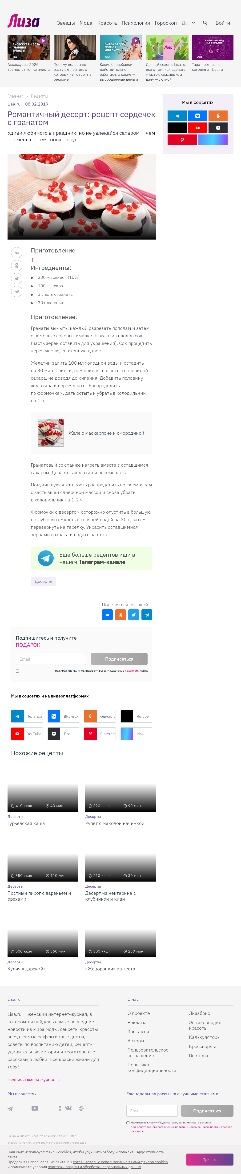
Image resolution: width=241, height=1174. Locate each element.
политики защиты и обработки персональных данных (94, 1166)
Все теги (198, 1055)
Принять (210, 1159)
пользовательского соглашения (152, 1127)
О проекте (139, 1013)
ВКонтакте (63, 716)
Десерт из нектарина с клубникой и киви (110, 896)
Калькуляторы (205, 1037)
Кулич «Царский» (27, 968)
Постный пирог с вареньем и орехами (39, 896)
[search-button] (205, 22)
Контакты (138, 1031)
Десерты (43, 581)
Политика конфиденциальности (152, 1067)
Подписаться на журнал (31, 1079)
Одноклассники (100, 716)
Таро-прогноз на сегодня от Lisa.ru (207, 67)
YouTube (26, 733)
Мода (86, 22)
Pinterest (100, 733)
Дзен (60, 733)
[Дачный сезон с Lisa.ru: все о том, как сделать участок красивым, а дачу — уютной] (167, 47)
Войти (223, 22)
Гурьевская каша (26, 823)
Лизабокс (199, 1013)
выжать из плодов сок (118, 335)
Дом (187, 22)
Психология (136, 22)
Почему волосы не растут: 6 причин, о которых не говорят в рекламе (73, 72)
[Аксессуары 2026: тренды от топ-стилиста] (29, 47)
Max (132, 733)
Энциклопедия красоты (205, 1025)
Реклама (137, 1022)
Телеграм (27, 716)
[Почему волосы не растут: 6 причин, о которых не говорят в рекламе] (75, 47)
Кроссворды (202, 1046)
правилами (132, 670)
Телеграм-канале (102, 562)
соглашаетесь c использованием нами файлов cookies (120, 1161)
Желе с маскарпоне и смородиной (106, 433)
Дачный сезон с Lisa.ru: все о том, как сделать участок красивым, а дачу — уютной (166, 72)
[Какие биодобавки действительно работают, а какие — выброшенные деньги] (121, 47)
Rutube (134, 716)
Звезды (66, 22)
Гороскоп (166, 22)
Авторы (136, 1040)
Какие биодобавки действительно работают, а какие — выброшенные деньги (119, 72)
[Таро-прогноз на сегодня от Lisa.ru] (213, 47)
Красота (107, 22)
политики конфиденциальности (196, 1127)
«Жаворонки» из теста (110, 968)
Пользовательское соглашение (148, 1053)
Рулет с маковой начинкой (115, 823)
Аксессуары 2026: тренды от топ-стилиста (29, 67)
